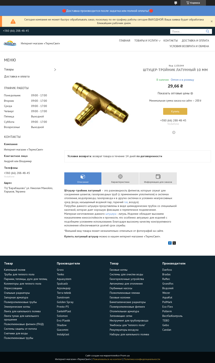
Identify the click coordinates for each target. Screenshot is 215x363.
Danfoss (167, 269)
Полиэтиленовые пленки (125, 293)
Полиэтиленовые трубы (18, 338)
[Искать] (207, 31)
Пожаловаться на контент (107, 359)
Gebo (165, 325)
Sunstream (63, 297)
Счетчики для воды (16, 333)
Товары (9, 69)
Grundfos (167, 283)
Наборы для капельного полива (129, 334)
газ (126, 202)
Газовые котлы (118, 269)
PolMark (167, 302)
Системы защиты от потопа (20, 328)
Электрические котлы (17, 306)
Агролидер (64, 288)
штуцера (110, 214)
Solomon (62, 316)
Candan (166, 329)
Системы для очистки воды (126, 274)
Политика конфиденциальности (142, 359)
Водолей (167, 288)
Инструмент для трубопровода (129, 320)
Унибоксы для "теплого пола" (127, 325)
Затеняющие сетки (121, 316)
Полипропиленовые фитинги (127, 306)
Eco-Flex (167, 306)
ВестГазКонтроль (172, 316)
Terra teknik (64, 293)
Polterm (167, 311)
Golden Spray (65, 302)
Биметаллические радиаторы (128, 302)
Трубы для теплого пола (19, 274)
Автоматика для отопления (126, 283)
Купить (175, 111)
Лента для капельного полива (22, 311)
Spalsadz (62, 283)
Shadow (62, 325)
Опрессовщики (13, 288)
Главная (124, 40)
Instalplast (63, 334)
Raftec (166, 279)
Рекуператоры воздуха (124, 329)
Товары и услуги (146, 40)
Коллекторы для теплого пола (22, 283)
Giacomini (62, 329)
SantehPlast (64, 311)
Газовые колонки (120, 297)
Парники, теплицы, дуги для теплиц (25, 279)
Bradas (166, 274)
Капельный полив (14, 269)
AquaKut (167, 297)
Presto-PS (63, 306)
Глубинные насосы (121, 288)
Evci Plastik (63, 320)
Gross (60, 269)
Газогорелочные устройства (127, 279)
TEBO (165, 320)
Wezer (166, 293)
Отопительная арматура (124, 311)
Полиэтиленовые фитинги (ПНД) (24, 324)
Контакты (171, 40)
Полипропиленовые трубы (20, 302)
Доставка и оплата (195, 40)
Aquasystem (64, 279)
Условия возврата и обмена (189, 46)
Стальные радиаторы (17, 293)
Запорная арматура (16, 297)
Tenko (60, 274)
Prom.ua (125, 355)
